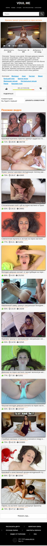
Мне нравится (6, 88)
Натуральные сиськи (29, 81)
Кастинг (32, 76)
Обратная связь (34, 526)
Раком (6, 84)
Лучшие (19, 7)
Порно (8, 7)
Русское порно (12, 530)
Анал (24, 76)
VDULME (23, 3)
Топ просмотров (28, 7)
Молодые (15, 76)
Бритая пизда (23, 79)
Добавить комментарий (34, 100)
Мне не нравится (40, 88)
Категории (38, 7)
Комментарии (6, 99)
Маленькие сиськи (10, 81)
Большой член (9, 79)
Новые (13, 7)
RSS (35, 534)
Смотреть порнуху (33, 530)
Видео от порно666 (17, 534)
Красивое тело (17, 84)
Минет (40, 76)
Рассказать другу (13, 526)
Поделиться (8, 93)
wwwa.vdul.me (29, 539)
